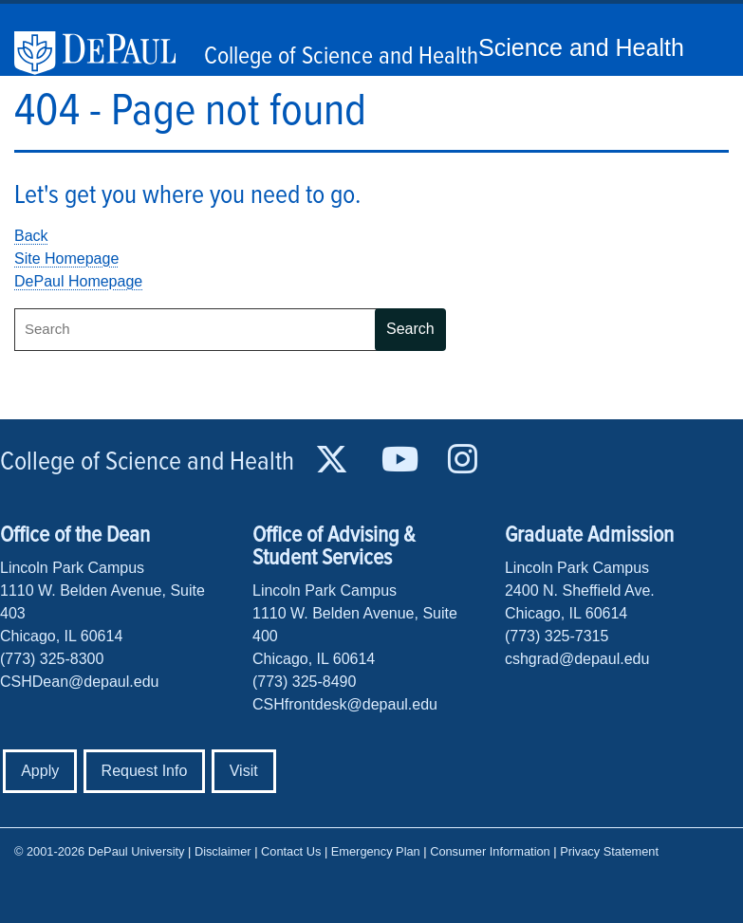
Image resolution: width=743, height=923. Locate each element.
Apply (40, 771)
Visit (244, 771)
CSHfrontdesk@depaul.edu (344, 704)
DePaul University (104, 53)
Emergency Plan (375, 851)
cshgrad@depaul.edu (577, 659)
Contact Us (291, 851)
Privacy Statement (609, 851)
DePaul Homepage (78, 281)
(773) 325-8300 (51, 659)
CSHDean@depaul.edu (79, 682)
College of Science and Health (341, 57)
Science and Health (581, 47)
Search (410, 329)
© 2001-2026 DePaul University (99, 851)
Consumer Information (490, 851)
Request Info (145, 771)
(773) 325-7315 (556, 636)
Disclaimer (223, 851)
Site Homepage (66, 258)
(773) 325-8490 (304, 682)
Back (31, 236)
